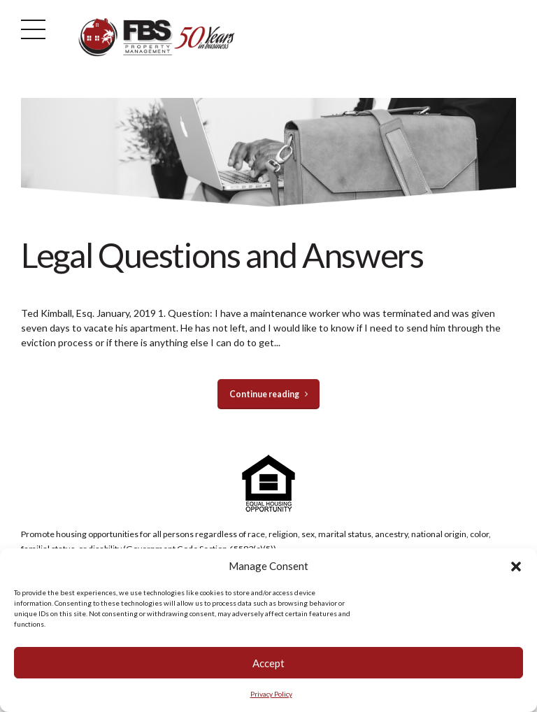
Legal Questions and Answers (222, 255)
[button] (516, 567)
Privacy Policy (271, 694)
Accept (268, 663)
